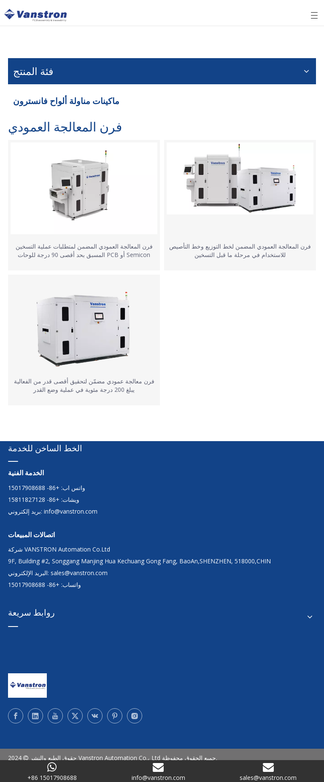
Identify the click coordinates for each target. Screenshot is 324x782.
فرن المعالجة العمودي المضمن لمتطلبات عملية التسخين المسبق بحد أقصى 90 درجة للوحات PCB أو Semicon (84, 250)
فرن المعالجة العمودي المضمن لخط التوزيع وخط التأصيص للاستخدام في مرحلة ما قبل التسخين (240, 250)
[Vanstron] (27, 685)
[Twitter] (75, 715)
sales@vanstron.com (80, 573)
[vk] (95, 715)
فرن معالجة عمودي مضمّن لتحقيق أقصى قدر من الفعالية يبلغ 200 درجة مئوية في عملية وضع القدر (84, 385)
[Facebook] (15, 715)
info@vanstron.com (70, 511)
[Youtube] (55, 715)
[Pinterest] (114, 715)
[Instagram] (134, 715)
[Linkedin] (35, 715)
